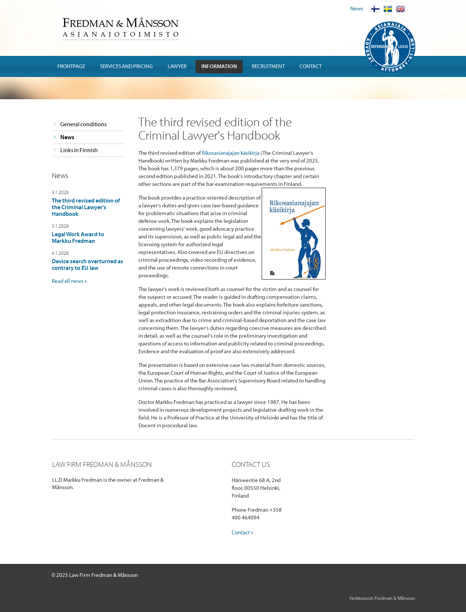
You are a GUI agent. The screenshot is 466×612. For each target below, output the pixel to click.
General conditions (83, 124)
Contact (310, 66)
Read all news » (69, 280)
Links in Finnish (79, 150)
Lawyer (177, 66)
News (356, 8)
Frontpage (71, 66)
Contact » (242, 532)
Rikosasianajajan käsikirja (230, 152)
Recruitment (268, 66)
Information (219, 66)
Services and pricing (126, 66)
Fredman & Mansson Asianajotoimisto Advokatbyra (120, 27)
